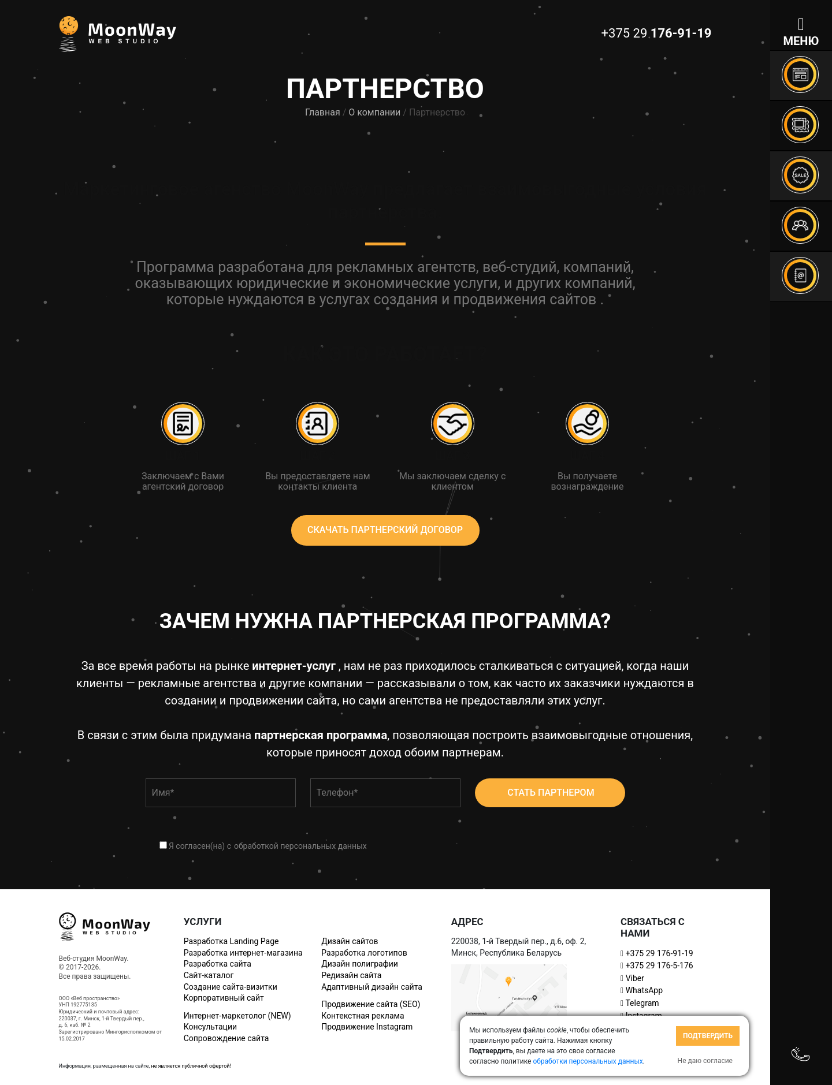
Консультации (210, 1026)
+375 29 (657, 953)
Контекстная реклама (362, 1015)
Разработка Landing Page (231, 941)
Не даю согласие (705, 1061)
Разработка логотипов (364, 952)
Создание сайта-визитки (230, 986)
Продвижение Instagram (367, 1026)
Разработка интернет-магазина (243, 952)
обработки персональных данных (587, 1061)
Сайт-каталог (209, 975)
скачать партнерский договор (385, 529)
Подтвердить (708, 1036)
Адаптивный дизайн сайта (371, 986)
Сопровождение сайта (226, 1038)
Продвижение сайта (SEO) (370, 1004)
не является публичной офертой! (191, 1066)
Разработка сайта (217, 963)
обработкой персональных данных (300, 846)
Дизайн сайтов (349, 941)
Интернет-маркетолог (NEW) (237, 1015)
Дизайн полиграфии (359, 963)
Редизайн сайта (351, 975)
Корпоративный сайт (224, 997)
